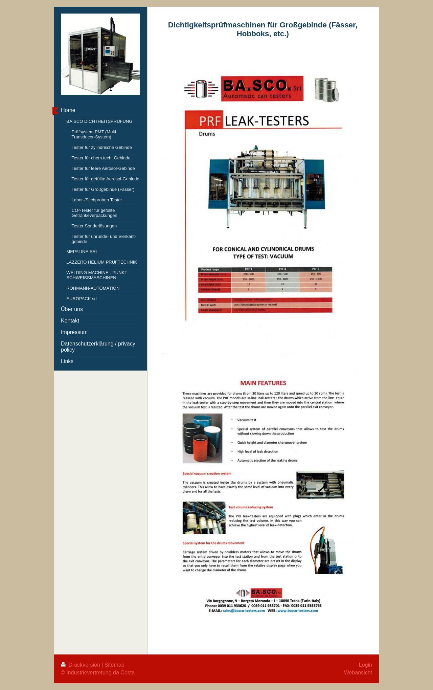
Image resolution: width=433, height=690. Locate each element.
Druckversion (81, 665)
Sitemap (114, 665)
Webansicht (358, 672)
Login (365, 665)
